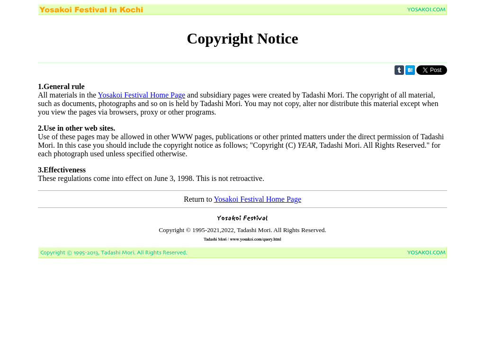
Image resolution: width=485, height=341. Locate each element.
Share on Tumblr (399, 70)
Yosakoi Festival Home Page (141, 95)
